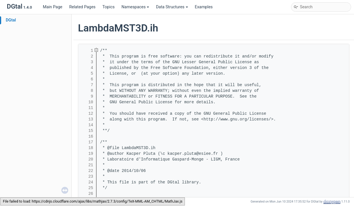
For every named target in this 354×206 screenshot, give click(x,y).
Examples (204, 7)
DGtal (11, 20)
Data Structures (172, 7)
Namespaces (135, 7)
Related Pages (82, 7)
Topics (108, 7)
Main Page (52, 7)
